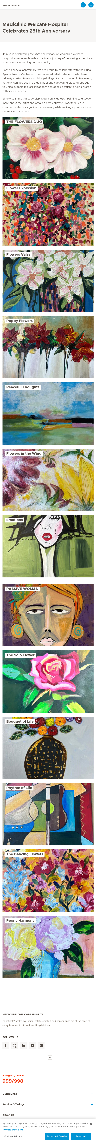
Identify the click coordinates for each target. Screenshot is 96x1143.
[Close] (90, 1124)
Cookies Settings (13, 1136)
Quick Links (9, 1094)
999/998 (12, 1081)
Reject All (81, 1136)
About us (8, 1115)
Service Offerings (13, 1104)
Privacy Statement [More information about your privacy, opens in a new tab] (13, 1130)
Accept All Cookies (57, 1136)
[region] (48, 1131)
